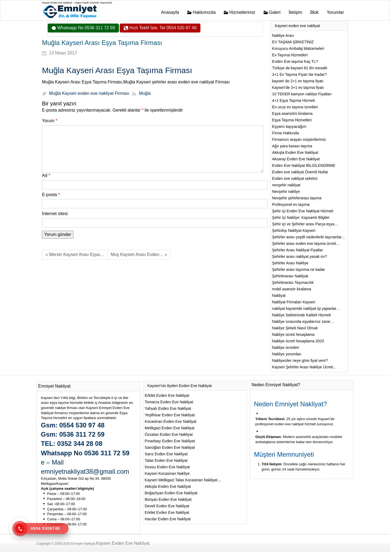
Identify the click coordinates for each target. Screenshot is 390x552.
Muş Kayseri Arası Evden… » (139, 254)
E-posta (51, 194)
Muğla (145, 93)
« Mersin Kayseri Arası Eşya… (75, 254)
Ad (46, 175)
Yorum (49, 120)
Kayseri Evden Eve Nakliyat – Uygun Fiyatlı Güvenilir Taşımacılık (77, 2)
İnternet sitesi (55, 213)
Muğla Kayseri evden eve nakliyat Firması (89, 93)
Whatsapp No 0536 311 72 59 (85, 27)
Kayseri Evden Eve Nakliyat (123, 543)
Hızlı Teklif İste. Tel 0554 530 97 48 (162, 27)
